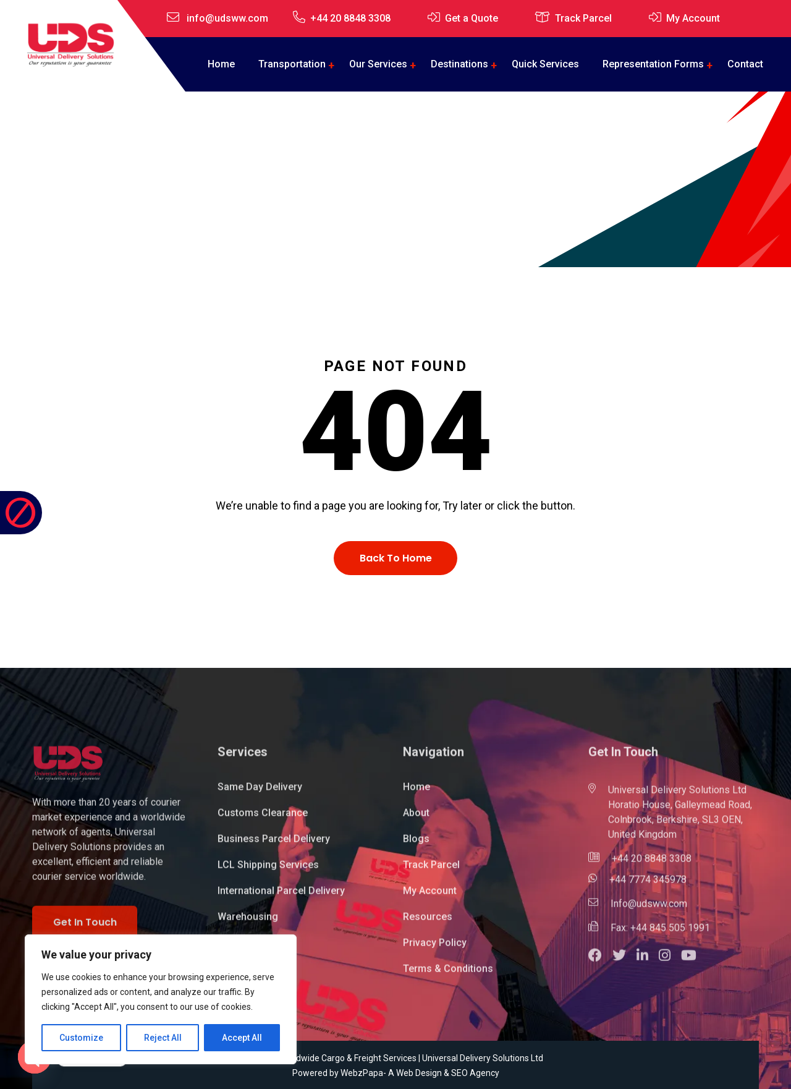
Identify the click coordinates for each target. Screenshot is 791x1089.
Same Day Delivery (260, 794)
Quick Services (545, 64)
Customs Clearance (263, 820)
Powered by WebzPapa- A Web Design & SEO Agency (395, 1073)
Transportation (292, 64)
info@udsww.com (227, 18)
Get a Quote (471, 18)
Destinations (459, 64)
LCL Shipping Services (268, 872)
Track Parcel (583, 18)
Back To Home (396, 558)
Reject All (163, 1038)
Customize (81, 1038)
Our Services (378, 64)
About (416, 820)
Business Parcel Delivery (274, 846)
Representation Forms (653, 64)
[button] (600, 964)
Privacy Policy (435, 949)
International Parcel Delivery (281, 897)
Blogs (416, 846)
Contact (745, 64)
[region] (161, 999)
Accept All (242, 1038)
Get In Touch (85, 929)
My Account (693, 18)
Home (221, 64)
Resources (427, 923)
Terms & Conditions (448, 975)
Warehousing (248, 923)
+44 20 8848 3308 (350, 18)
